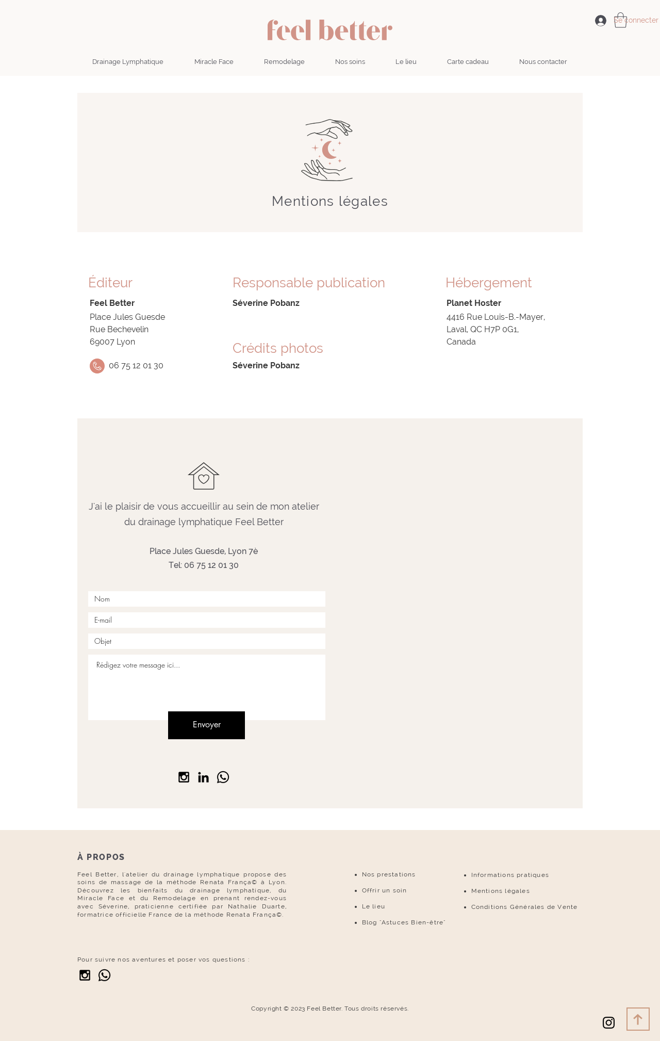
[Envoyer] (206, 725)
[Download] (638, 1019)
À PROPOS (101, 857)
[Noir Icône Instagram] (609, 1023)
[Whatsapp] (104, 975)
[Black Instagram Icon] (183, 777)
